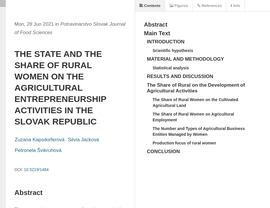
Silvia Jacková (83, 139)
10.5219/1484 (36, 169)
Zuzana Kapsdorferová (39, 139)
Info (235, 5)
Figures (178, 5)
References (209, 5)
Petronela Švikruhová (38, 150)
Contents (149, 5)
